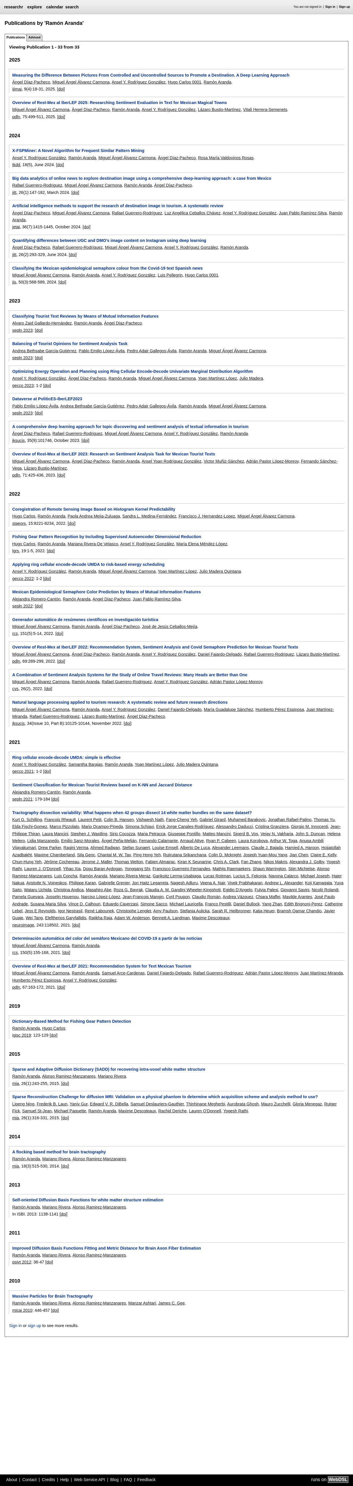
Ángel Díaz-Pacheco (31, 82)
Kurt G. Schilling (27, 819)
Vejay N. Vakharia (276, 833)
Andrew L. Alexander (283, 883)
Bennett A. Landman (171, 918)
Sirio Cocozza (122, 833)
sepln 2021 (22, 799)
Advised (34, 37)
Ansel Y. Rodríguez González (139, 82)
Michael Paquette (70, 1111)
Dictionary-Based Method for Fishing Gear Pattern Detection (71, 1021)
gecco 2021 (22, 771)
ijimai (17, 89)
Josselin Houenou (62, 896)
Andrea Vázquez (238, 896)
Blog (114, 1479)
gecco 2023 (22, 385)
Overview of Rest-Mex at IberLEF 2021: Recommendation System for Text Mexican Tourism (101, 966)
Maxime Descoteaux (211, 918)
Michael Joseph (315, 876)
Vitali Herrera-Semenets (265, 109)
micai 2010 (22, 1310)
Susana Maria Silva (48, 904)
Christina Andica (69, 889)
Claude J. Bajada (267, 847)
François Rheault (60, 819)
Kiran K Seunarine (194, 861)
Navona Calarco (283, 876)
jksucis (18, 440)
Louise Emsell (165, 847)
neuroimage (23, 925)
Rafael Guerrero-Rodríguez (137, 213)
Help (64, 1479)
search (71, 7)
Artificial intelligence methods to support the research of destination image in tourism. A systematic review (117, 205)
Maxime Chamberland (54, 855)
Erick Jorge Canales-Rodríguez (185, 826)
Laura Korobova (253, 840)
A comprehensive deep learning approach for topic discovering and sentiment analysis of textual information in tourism (130, 426)
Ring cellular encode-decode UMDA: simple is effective (66, 757)
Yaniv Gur (78, 1104)
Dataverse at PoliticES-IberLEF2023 (47, 398)
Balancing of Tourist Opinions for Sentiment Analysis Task (69, 343)
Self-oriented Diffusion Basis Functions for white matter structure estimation (87, 1200)
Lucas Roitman (217, 876)
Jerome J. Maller (96, 861)
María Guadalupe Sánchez (228, 709)
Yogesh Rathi (236, 1111)
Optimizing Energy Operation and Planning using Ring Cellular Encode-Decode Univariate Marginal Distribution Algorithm (132, 371)
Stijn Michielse (301, 868)
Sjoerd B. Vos (245, 833)
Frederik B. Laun (52, 1104)
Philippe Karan (82, 883)
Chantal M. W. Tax (114, 855)
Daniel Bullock (246, 904)
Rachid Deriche (172, 1111)
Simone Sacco (153, 904)
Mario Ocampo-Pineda (102, 826)
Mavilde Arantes (297, 896)
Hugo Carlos (23, 516)
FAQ (128, 1479)
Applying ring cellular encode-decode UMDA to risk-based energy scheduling (88, 564)
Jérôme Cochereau (61, 861)
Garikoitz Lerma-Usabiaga (177, 876)
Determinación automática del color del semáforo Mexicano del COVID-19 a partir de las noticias (107, 938)
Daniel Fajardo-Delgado (220, 654)
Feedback (146, 1479)
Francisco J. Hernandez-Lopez (207, 516)
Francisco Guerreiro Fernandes (181, 868)
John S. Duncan (310, 833)
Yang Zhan (272, 904)
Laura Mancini (55, 833)
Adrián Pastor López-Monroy (272, 461)
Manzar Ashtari (142, 1303)
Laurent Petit (90, 819)
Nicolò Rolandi (325, 889)
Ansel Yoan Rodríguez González (171, 461)
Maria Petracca (152, 833)
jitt (14, 192)
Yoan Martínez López (217, 378)
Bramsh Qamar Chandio (299, 911)
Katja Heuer (264, 911)
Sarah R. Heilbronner (231, 911)
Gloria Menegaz (307, 1104)
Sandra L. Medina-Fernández (149, 516)
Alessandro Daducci (234, 826)
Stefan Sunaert (136, 847)
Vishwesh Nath (150, 819)
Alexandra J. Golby (306, 861)
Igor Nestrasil (70, 911)
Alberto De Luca (195, 847)
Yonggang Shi (137, 868)
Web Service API (89, 1479)
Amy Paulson (165, 911)
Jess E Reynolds (40, 911)
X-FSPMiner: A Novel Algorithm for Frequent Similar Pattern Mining (78, 150)
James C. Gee (171, 1303)
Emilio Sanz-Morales (80, 840)
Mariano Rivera (112, 1076)
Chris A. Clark (226, 861)
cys (15, 688)
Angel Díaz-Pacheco (111, 599)
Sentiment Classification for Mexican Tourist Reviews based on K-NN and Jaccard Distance (102, 785)
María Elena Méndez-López (202, 544)
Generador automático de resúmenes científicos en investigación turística (85, 619)
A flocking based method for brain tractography (59, 1152)
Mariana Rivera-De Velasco (92, 544)
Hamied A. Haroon (302, 847)
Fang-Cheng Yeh (181, 819)
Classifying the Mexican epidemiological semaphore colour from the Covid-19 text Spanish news (107, 268)
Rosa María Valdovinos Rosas (226, 157)
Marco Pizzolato (64, 826)
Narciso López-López (100, 896)
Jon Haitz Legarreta (150, 883)
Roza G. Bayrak (128, 889)
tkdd (16, 164)
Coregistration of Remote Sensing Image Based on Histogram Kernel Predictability (93, 509)
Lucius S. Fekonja (249, 876)
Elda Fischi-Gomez (29, 826)
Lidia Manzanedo (43, 840)
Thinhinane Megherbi (205, 1104)
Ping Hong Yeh (147, 855)
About (11, 1479)
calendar (54, 7)
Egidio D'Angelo (237, 889)
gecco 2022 (22, 578)
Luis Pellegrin (170, 275)
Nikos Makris (275, 861)
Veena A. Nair (212, 883)
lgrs (15, 551)
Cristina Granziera (272, 826)
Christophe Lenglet (133, 911)
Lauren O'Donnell (205, 1111)
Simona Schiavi (139, 826)
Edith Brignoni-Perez (303, 904)
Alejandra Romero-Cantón (36, 599)
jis (14, 282)
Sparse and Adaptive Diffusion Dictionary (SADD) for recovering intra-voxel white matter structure (108, 1069)
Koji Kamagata (318, 883)
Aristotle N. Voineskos (46, 883)
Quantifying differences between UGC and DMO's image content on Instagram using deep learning (109, 240)
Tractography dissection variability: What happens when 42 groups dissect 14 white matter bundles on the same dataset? (132, 812)
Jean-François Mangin (143, 896)
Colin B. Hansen (119, 819)
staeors (19, 523)
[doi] (61, 89)
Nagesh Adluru (184, 883)
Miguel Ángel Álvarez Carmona (81, 82)
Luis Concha (65, 876)
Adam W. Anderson (132, 918)
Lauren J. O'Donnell (42, 868)
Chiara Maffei (268, 896)
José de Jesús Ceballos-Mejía (169, 626)
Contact (29, 1479)
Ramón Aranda (217, 82)
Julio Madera (251, 378)
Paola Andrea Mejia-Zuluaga (93, 516)
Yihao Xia (72, 868)
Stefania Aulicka (194, 911)
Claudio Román (206, 896)
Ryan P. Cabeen (221, 840)
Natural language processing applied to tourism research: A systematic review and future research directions (120, 702)
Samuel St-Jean (37, 1111)
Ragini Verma (75, 847)
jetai (16, 227)
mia (15, 1083)
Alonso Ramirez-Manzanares (69, 1076)
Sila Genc (86, 855)
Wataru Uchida (37, 889)
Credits (48, 1479)
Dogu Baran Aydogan (103, 868)
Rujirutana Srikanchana (184, 855)
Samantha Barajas (85, 764)
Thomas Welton (128, 861)
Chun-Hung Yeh (27, 861)
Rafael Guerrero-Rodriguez (37, 185)
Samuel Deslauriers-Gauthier (157, 1104)
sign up (34, 1325)
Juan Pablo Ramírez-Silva (303, 213)
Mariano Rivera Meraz (130, 876)
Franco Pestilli (218, 904)
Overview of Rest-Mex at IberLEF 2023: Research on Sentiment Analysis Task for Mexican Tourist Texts (113, 454)
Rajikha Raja (100, 918)
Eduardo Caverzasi (120, 904)
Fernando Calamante (158, 840)
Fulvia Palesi (266, 889)
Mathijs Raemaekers (231, 868)
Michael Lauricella (186, 904)
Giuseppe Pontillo (184, 833)
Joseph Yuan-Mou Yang (265, 855)
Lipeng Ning (23, 1104)
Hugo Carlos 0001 (184, 82)
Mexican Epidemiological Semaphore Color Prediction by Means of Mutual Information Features (106, 592)
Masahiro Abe (98, 889)
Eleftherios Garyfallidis (65, 918)
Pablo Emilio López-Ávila (102, 351)
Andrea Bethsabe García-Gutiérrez (44, 351)
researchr (13, 7)
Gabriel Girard (213, 819)
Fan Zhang (251, 861)
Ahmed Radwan (105, 847)
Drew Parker (49, 847)
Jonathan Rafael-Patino (289, 819)
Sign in (330, 6)
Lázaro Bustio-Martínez (219, 109)
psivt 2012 (21, 1262)
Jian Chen (299, 855)
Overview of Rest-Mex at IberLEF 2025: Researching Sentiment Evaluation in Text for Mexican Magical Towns (119, 102)
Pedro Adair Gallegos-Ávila (151, 351)
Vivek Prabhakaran (245, 883)
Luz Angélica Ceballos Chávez (192, 213)
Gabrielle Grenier (114, 883)
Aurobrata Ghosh (243, 1104)
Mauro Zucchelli (275, 1104)
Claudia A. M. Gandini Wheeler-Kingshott (183, 889)
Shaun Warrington (269, 868)
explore (34, 7)
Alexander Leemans (230, 847)
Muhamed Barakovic (247, 819)
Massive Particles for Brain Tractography (52, 1296)
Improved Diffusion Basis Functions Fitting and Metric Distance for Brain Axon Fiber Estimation (106, 1248)
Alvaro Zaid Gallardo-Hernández (42, 323)
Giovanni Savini (295, 889)
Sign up (344, 6)
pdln (16, 116)
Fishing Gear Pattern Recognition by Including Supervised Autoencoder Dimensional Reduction (106, 536)
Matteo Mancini (216, 833)
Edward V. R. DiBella (109, 1104)
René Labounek (99, 911)
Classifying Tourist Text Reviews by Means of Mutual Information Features (85, 316)
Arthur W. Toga (283, 840)
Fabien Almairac (160, 861)
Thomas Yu (324, 819)
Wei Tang (34, 918)
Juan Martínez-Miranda (321, 973)
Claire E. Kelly (323, 855)
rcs (15, 633)
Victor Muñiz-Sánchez (224, 461)
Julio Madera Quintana (220, 571)
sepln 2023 (22, 330)
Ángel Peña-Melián (119, 840)
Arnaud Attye (192, 840)
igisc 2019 (21, 1035)
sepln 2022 (22, 606)
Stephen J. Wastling (89, 833)
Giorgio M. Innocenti (309, 826)
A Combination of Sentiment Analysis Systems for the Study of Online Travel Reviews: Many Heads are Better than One (129, 674)
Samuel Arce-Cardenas (123, 973)
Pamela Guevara (27, 896)
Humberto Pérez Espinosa (280, 709)
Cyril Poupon (177, 896)
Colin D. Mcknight (225, 855)
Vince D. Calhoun (84, 904)
